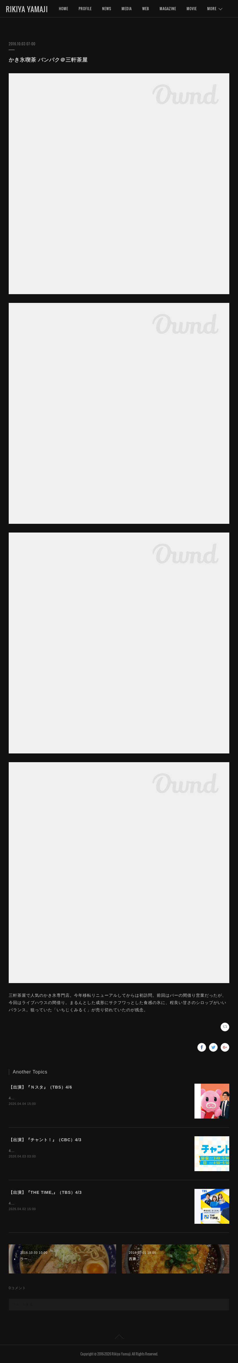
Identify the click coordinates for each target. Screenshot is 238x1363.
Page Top (119, 1338)
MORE (212, 8)
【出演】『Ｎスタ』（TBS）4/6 (40, 1087)
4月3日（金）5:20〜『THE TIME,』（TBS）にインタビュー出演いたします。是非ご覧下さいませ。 (95, 1203)
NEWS (106, 8)
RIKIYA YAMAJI (27, 9)
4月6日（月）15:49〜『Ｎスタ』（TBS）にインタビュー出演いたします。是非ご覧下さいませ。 (91, 1098)
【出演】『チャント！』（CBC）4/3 (45, 1139)
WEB (145, 8)
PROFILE (85, 8)
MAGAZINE (168, 8)
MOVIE (192, 8)
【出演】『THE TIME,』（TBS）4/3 (45, 1192)
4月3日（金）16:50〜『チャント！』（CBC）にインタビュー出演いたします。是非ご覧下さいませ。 (96, 1151)
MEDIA (127, 8)
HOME (63, 8)
